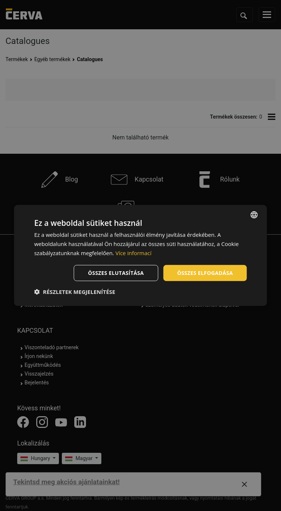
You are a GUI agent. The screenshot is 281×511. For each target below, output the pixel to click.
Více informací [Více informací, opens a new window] (133, 253)
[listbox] (254, 215)
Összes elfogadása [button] (205, 272)
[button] (74, 291)
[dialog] (140, 255)
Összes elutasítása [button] (116, 272)
